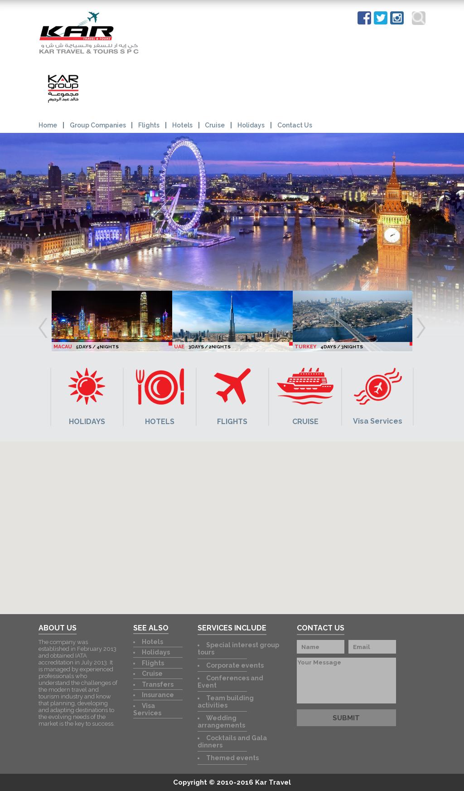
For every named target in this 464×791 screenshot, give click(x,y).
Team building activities (226, 701)
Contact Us (294, 125)
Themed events (232, 758)
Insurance (158, 694)
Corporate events (235, 665)
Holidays (251, 125)
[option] (112, 321)
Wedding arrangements (221, 721)
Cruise (215, 125)
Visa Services (147, 709)
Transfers (158, 684)
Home (48, 125)
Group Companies (98, 125)
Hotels (182, 125)
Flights (149, 125)
